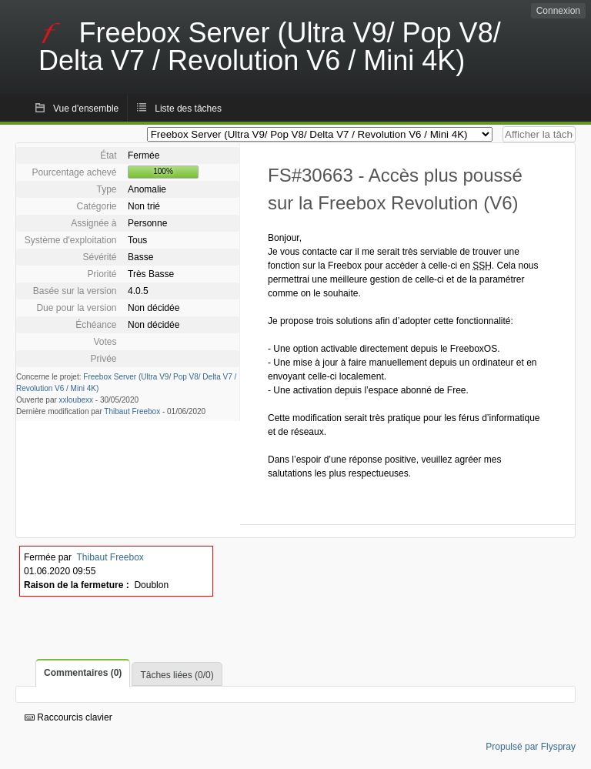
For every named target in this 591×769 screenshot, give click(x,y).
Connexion (558, 10)
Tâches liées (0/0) (176, 675)
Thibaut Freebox (132, 411)
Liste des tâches (188, 108)
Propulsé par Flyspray (531, 746)
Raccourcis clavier (68, 717)
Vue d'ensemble (86, 108)
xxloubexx (76, 400)
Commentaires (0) (83, 672)
